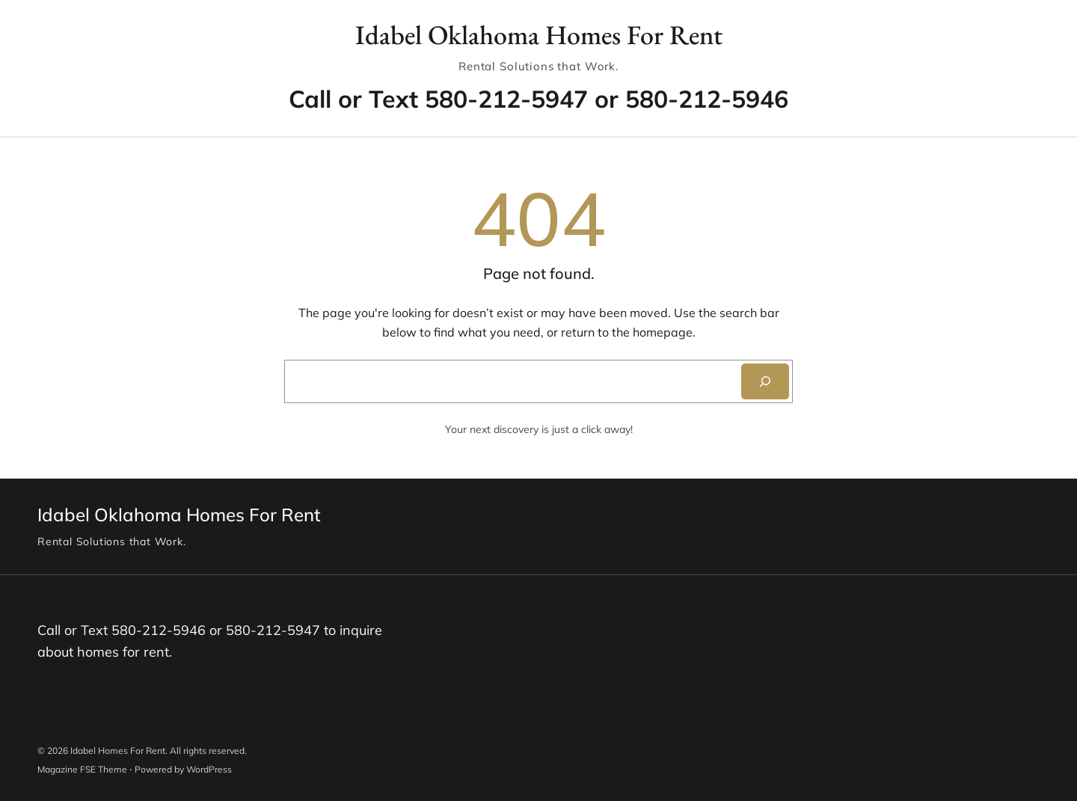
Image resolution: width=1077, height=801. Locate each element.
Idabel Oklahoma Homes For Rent (538, 34)
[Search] (765, 381)
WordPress (209, 769)
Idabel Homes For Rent (117, 750)
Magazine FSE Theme (82, 769)
